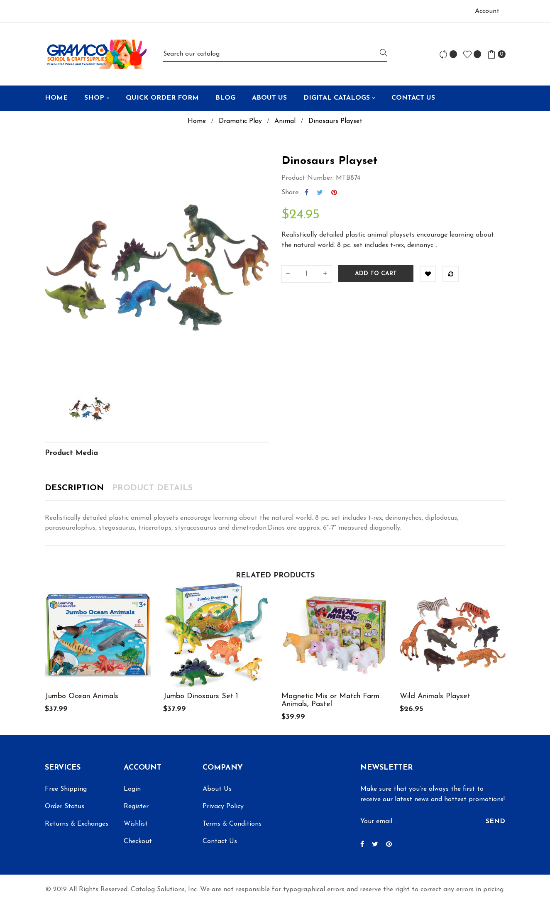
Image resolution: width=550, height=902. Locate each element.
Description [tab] (74, 488)
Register (136, 806)
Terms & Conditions (232, 824)
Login (132, 789)
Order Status (64, 806)
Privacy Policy (223, 806)
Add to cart (376, 274)
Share (306, 192)
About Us (217, 789)
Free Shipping (66, 789)
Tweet (320, 192)
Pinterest (334, 192)
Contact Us (220, 841)
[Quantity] (306, 274)
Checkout (138, 841)
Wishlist (136, 824)
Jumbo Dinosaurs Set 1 (200, 696)
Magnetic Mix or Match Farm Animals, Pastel (330, 700)
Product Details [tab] (152, 488)
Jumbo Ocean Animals (81, 696)
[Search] (275, 54)
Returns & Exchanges (76, 824)
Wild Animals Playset (435, 696)
